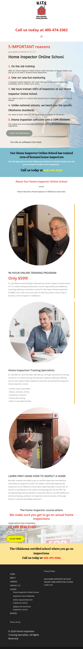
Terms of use (15, 622)
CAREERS (13, 581)
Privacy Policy (49, 571)
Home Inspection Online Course (26, 592)
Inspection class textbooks (23, 596)
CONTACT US (15, 585)
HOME (12, 574)
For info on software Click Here (25, 142)
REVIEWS (13, 613)
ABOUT (13, 578)
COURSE (13, 589)
